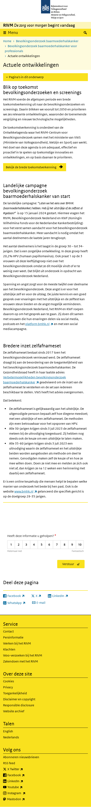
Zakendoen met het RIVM (20, 661)
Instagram (25, 793)
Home (7, 41)
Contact (8, 631)
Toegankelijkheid (15, 693)
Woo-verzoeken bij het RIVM (22, 655)
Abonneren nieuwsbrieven (21, 757)
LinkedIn (24, 781)
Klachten (9, 649)
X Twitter (24, 769)
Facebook (25, 775)
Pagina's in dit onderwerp (26, 77)
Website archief (13, 711)
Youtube (24, 787)
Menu (13, 32)
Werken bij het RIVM (17, 643)
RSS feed (9, 763)
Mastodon (25, 799)
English (8, 731)
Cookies (8, 681)
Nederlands (11, 737)
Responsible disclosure (18, 705)
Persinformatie (13, 637)
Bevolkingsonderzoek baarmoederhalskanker (47, 41)
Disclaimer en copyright (19, 699)
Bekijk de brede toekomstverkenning (31, 167)
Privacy (8, 687)
